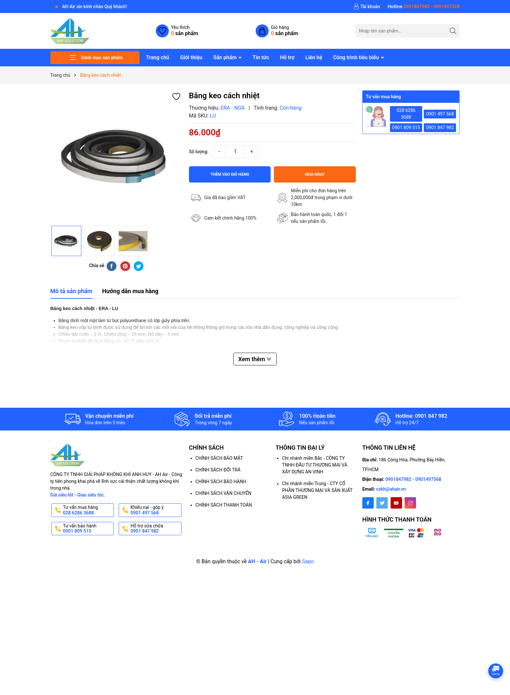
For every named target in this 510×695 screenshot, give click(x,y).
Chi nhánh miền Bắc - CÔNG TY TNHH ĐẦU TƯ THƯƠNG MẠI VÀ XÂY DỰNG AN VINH (314, 465)
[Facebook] (368, 503)
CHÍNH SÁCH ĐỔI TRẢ (217, 469)
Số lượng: (198, 151)
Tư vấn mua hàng (88, 510)
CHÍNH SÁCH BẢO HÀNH (220, 481)
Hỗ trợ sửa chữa (155, 528)
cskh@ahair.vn (391, 489)
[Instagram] (410, 503)
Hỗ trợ (287, 57)
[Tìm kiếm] (453, 31)
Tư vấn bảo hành (88, 528)
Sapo (308, 561)
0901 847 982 (440, 127)
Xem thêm (255, 359)
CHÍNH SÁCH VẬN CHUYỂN (223, 493)
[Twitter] (382, 503)
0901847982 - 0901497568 (413, 479)
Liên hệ (313, 57)
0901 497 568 (440, 113)
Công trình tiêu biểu (356, 57)
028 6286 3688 (406, 114)
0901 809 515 (406, 127)
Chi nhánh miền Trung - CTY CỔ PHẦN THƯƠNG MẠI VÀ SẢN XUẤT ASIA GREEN (317, 490)
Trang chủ (157, 57)
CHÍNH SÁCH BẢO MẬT (219, 458)
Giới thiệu (191, 57)
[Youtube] (396, 503)
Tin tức (261, 57)
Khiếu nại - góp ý (155, 510)
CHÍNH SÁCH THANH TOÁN (223, 505)
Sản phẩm (225, 57)
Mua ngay (315, 174)
